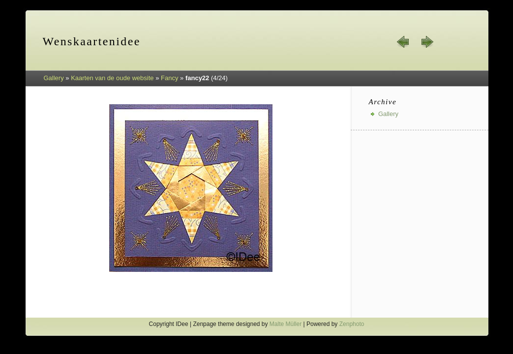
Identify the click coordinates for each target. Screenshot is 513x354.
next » (427, 42)
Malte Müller (286, 324)
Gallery (54, 78)
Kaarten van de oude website (112, 78)
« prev (403, 42)
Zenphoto (351, 324)
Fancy (169, 78)
